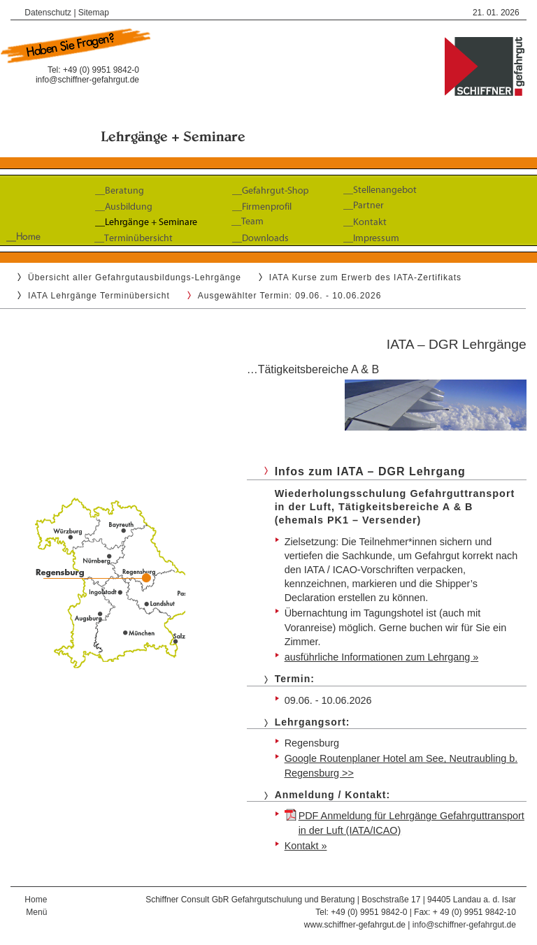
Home (35, 899)
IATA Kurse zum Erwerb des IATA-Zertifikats (365, 277)
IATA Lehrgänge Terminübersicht (99, 296)
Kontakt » (306, 845)
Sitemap (93, 12)
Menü (36, 912)
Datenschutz (47, 12)
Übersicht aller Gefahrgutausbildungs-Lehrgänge (134, 277)
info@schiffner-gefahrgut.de (87, 80)
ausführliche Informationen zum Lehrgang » (382, 657)
